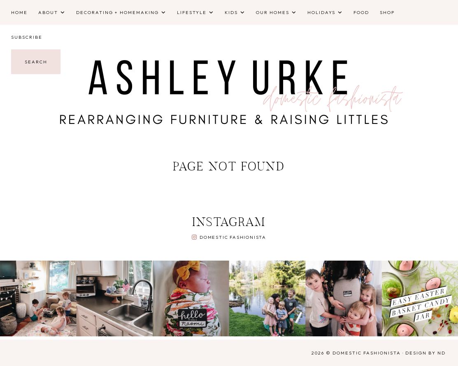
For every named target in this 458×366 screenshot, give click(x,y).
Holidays (321, 12)
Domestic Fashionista (233, 237)
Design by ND (425, 353)
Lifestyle (192, 12)
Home (19, 12)
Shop (387, 12)
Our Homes (272, 12)
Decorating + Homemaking (117, 12)
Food (361, 12)
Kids (231, 12)
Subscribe (26, 37)
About (48, 12)
